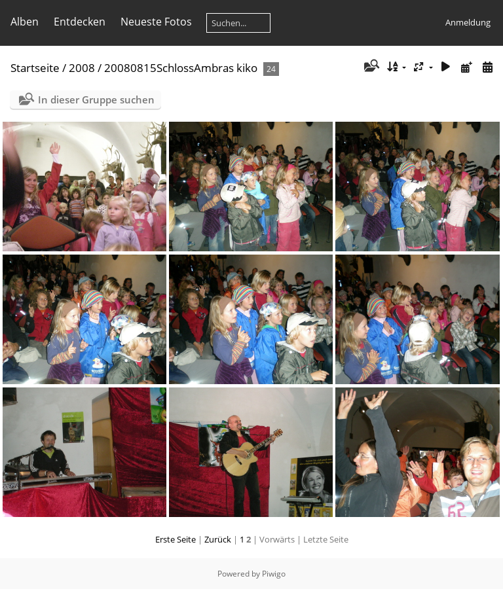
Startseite (35, 67)
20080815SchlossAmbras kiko (180, 67)
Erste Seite (175, 539)
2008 (82, 67)
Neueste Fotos (156, 21)
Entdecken (79, 21)
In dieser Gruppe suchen (96, 99)
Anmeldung (468, 22)
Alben (24, 21)
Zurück (217, 539)
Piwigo (274, 573)
